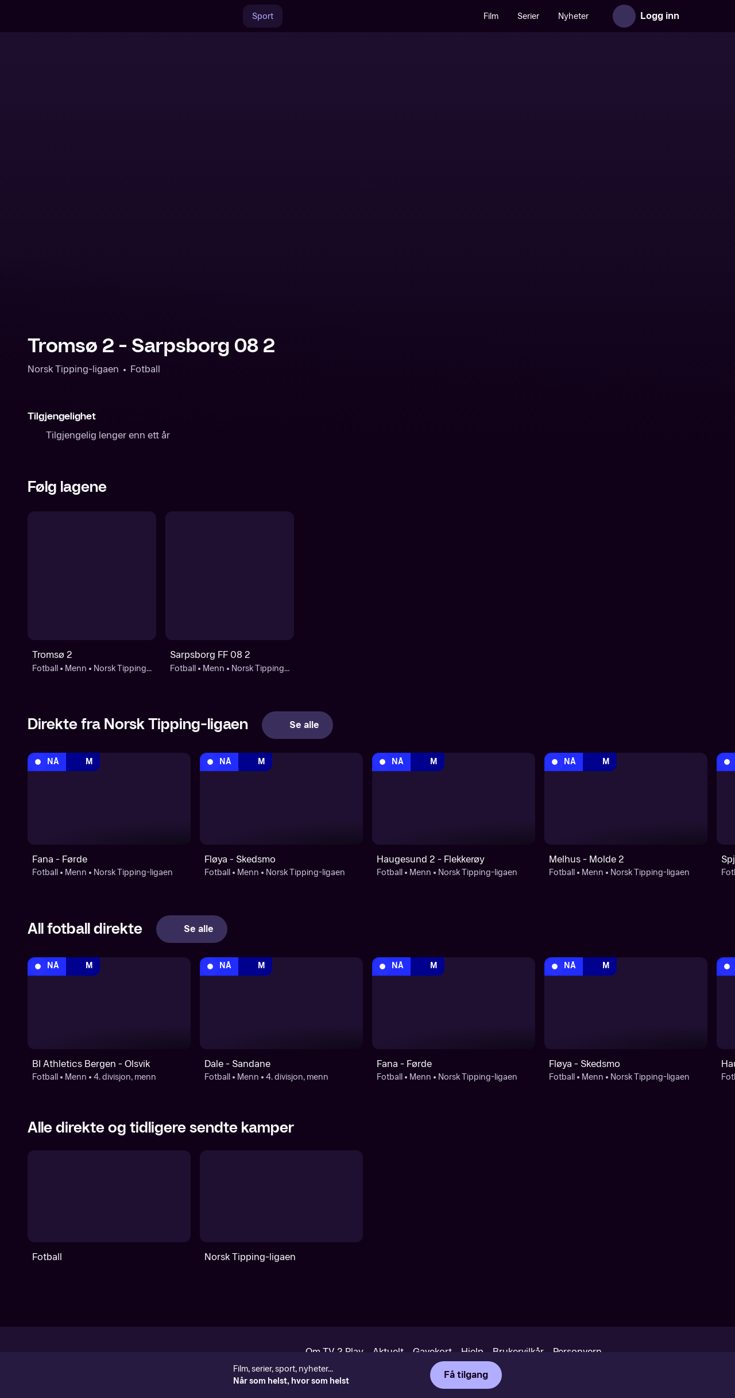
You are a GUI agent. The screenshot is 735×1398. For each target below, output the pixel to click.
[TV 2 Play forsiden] (114, 16)
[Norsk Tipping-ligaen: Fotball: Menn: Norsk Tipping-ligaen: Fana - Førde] (109, 799)
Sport (262, 16)
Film (490, 16)
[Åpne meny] (695, 16)
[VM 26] (378, 16)
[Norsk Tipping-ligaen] (281, 1196)
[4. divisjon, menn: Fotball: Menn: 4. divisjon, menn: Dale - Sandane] (281, 1003)
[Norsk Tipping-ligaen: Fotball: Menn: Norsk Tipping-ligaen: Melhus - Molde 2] (625, 799)
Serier (528, 16)
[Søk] (230, 16)
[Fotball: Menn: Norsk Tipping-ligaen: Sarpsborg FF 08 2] (229, 575)
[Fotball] (109, 1196)
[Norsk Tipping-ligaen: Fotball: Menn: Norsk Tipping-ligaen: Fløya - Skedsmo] (281, 799)
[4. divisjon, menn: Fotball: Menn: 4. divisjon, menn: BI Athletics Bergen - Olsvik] (109, 1003)
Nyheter (573, 16)
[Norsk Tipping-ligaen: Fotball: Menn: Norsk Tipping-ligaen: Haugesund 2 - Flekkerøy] (453, 799)
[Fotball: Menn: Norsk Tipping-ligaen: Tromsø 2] (92, 575)
